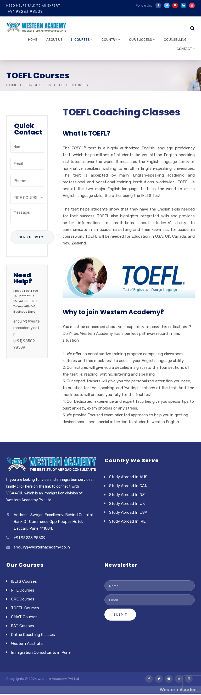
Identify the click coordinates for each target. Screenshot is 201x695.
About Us (54, 40)
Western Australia (27, 643)
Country (109, 40)
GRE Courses (22, 599)
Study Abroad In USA (128, 512)
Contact (184, 49)
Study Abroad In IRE (127, 521)
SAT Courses (22, 625)
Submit (120, 614)
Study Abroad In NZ (127, 494)
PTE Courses (22, 590)
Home (32, 40)
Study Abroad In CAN (128, 485)
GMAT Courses (24, 617)
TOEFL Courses (25, 608)
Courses (82, 40)
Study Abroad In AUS (128, 477)
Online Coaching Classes (33, 634)
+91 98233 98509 (25, 11)
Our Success (140, 40)
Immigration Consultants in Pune (41, 652)
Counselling (175, 40)
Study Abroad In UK (127, 503)
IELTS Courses (24, 581)
